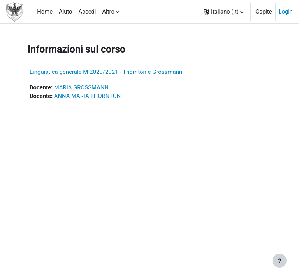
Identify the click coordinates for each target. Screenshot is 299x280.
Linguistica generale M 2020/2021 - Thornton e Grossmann (106, 71)
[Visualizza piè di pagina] (280, 261)
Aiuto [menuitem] (65, 11)
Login (286, 11)
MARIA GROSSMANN (81, 87)
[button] (223, 11)
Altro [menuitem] (108, 11)
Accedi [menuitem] (87, 11)
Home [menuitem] (45, 11)
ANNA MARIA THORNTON (87, 96)
